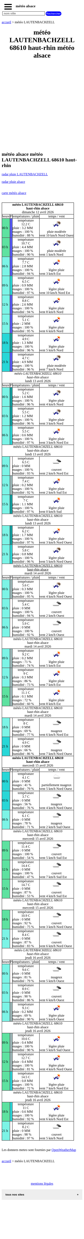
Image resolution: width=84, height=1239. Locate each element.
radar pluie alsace (13, 181)
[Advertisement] (42, 105)
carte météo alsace (14, 193)
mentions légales (42, 1183)
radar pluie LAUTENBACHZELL (25, 174)
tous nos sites (14, 1194)
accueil (6, 22)
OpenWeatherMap (64, 1150)
